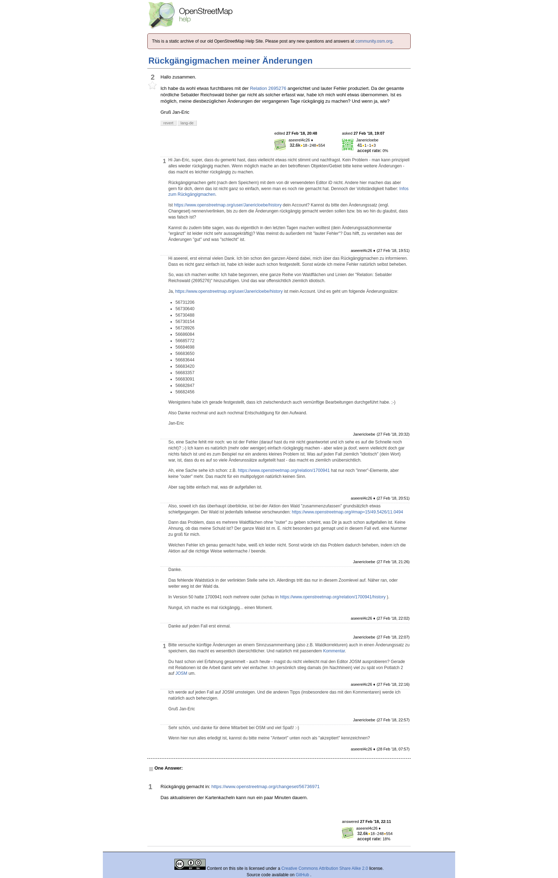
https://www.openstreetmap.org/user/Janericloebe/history (227, 205)
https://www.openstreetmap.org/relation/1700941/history (333, 596)
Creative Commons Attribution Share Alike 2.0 (324, 868)
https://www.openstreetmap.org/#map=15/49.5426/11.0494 (347, 512)
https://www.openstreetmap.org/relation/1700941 (284, 470)
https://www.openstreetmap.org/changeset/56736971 (265, 786)
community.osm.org (374, 41)
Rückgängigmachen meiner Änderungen (230, 60)
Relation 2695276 (268, 88)
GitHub (303, 874)
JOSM (181, 673)
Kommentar (334, 650)
